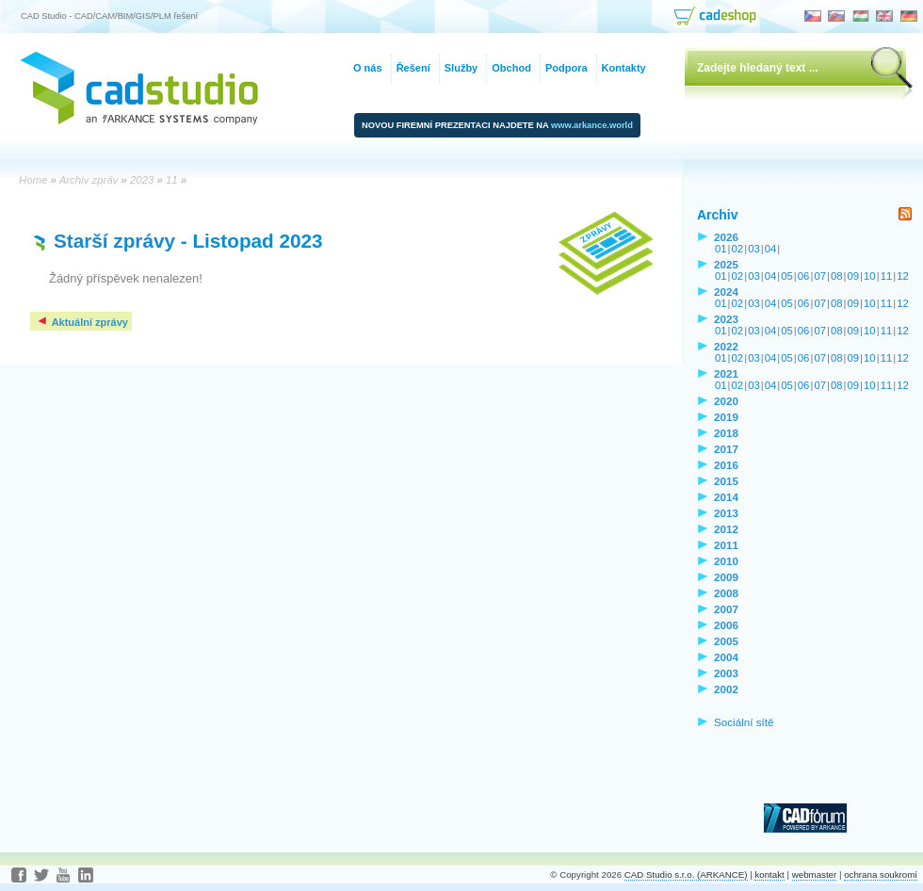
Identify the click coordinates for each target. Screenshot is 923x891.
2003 (726, 673)
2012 (726, 529)
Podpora (566, 67)
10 (870, 276)
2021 (726, 373)
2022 (726, 346)
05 (787, 276)
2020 (726, 401)
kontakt (769, 874)
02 (738, 248)
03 (754, 248)
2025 (726, 264)
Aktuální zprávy (82, 322)
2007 (726, 609)
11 (887, 276)
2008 (726, 593)
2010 (726, 561)
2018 (726, 433)
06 (804, 276)
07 (820, 276)
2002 (726, 689)
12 (903, 276)
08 (837, 276)
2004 (726, 657)
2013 (726, 513)
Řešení (413, 67)
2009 (726, 577)
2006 (726, 625)
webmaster (814, 874)
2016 (726, 465)
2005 (726, 641)
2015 (726, 481)
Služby (461, 67)
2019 (726, 417)
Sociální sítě (744, 722)
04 (771, 248)
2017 (726, 449)
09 (854, 276)
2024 (726, 291)
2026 (726, 237)
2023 (726, 319)
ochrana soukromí (880, 874)
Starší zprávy (114, 240)
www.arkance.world (592, 125)
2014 (726, 497)
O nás (367, 67)
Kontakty (624, 67)
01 (721, 248)
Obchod (511, 67)
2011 (726, 545)
